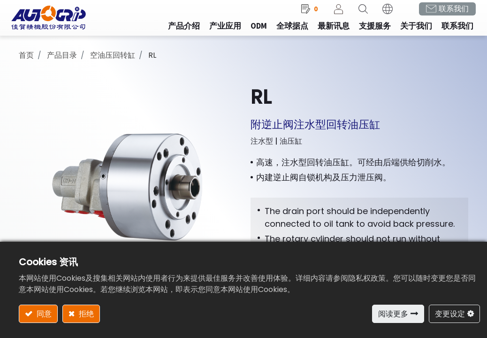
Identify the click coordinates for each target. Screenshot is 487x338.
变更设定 (450, 313)
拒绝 (85, 313)
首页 (26, 61)
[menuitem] (217, 32)
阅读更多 (393, 313)
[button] (355, 14)
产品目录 (62, 61)
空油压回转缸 (112, 61)
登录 (331, 14)
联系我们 (446, 14)
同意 (43, 313)
